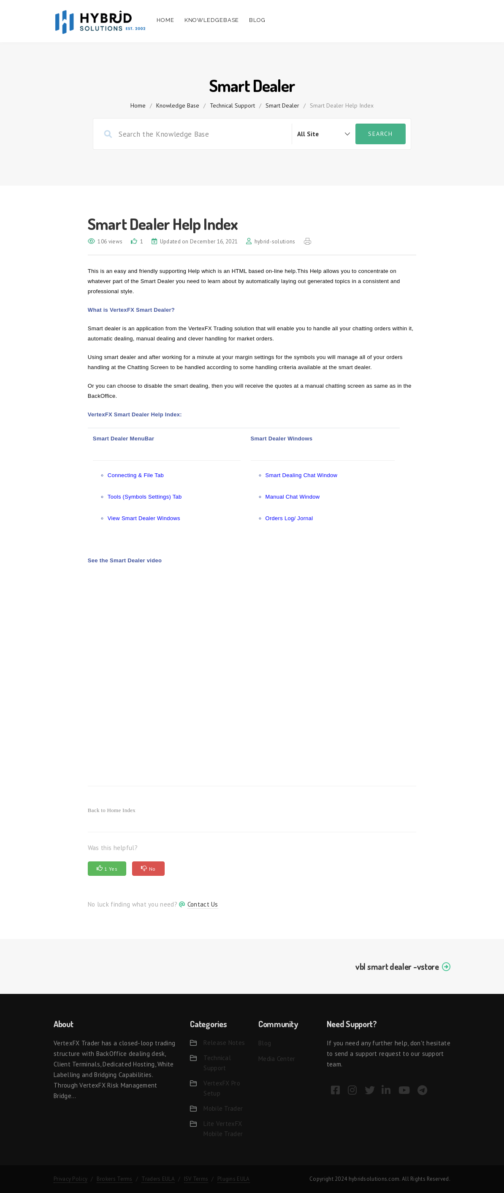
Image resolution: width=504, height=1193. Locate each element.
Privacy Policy (70, 1178)
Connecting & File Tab (136, 475)
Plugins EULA (233, 1178)
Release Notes (224, 1043)
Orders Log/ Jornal (289, 518)
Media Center (276, 1059)
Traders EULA (158, 1178)
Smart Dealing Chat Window (302, 475)
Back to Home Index (111, 810)
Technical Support (232, 105)
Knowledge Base (177, 105)
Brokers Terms (115, 1178)
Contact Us (202, 904)
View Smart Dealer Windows (144, 518)
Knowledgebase (211, 20)
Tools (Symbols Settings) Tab (145, 497)
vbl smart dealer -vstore (397, 966)
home (138, 105)
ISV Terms (196, 1178)
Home (165, 20)
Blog (257, 20)
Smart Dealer (282, 105)
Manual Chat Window (293, 497)
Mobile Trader (223, 1108)
